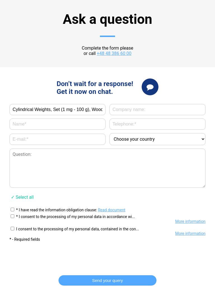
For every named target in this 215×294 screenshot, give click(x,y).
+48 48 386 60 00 (114, 53)
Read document (111, 210)
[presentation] (107, 256)
